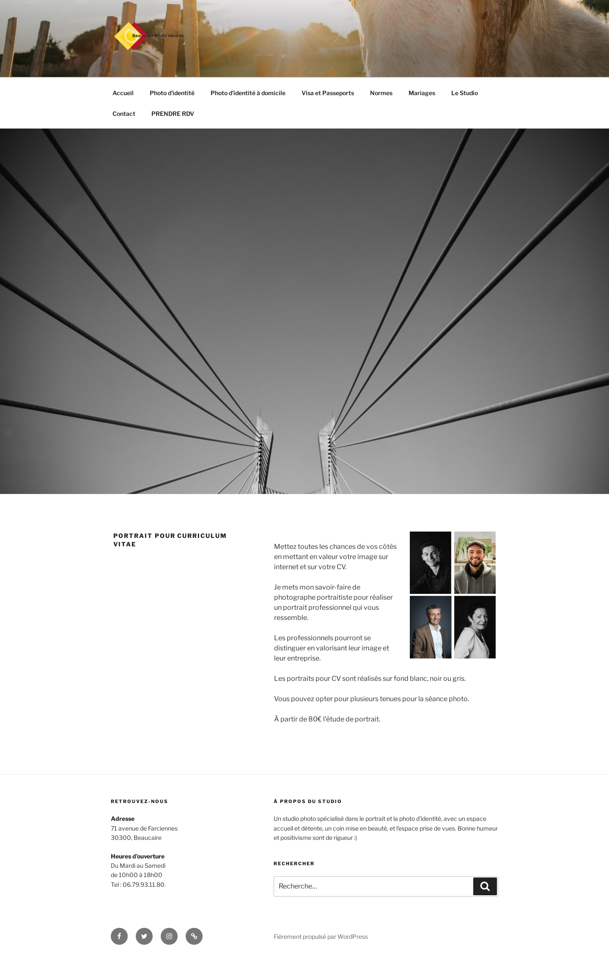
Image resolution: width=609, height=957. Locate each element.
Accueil (123, 92)
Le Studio (464, 92)
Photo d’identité (172, 92)
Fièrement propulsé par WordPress (321, 936)
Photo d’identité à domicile (248, 92)
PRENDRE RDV (172, 113)
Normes (381, 92)
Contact (123, 113)
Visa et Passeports (328, 92)
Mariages (422, 92)
